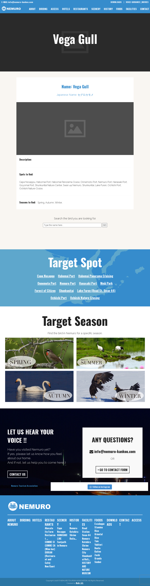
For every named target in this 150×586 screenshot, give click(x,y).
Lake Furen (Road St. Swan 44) (96, 290)
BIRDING (43, 9)
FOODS (119, 9)
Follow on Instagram (100, 486)
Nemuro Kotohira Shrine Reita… (74, 533)
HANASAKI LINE (62, 536)
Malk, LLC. (79, 583)
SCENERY (95, 9)
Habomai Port (66, 276)
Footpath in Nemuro (62, 543)
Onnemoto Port (47, 283)
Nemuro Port (68, 283)
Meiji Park (106, 283)
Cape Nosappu (45, 276)
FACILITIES (131, 9)
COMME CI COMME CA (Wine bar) (50, 545)
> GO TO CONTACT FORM (112, 469)
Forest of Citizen (45, 290)
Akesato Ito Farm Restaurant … (50, 533)
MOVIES (145, 2)
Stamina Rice (98, 529)
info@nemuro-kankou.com (17, 2)
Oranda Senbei (98, 560)
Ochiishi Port (59, 297)
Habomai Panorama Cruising (95, 276)
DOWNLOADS (116, 2)
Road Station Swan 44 (86, 531)
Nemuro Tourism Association (24, 485)
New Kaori (50, 566)
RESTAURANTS (80, 9)
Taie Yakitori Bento (98, 544)
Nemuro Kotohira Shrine (86, 542)
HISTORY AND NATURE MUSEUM (86, 568)
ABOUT (32, 9)
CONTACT (144, 9)
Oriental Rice (98, 535)
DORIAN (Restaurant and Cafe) (50, 558)
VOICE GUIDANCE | (133, 2)
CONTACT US (17, 474)
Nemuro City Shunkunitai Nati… (87, 554)
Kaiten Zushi (97, 553)
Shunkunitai (66, 290)
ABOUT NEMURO (12, 522)
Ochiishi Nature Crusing (85, 297)
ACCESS (55, 9)
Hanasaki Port (88, 283)
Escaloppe (99, 524)
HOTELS (66, 9)
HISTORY (108, 9)
